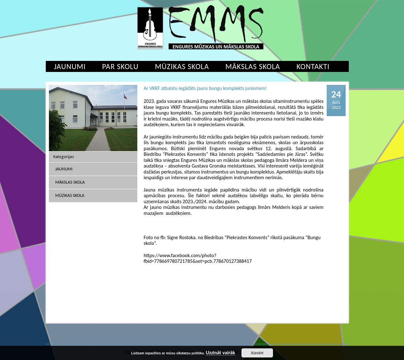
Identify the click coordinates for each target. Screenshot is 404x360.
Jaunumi (70, 66)
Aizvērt (257, 353)
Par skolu (120, 66)
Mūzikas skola (182, 66)
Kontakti (313, 66)
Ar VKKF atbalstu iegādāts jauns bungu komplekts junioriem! (205, 88)
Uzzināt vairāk (220, 353)
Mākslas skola (252, 66)
